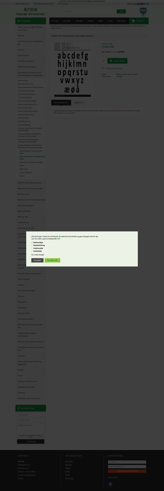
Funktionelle (38, 248)
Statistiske (37, 251)
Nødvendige (38, 242)
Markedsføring (39, 245)
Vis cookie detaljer (37, 255)
